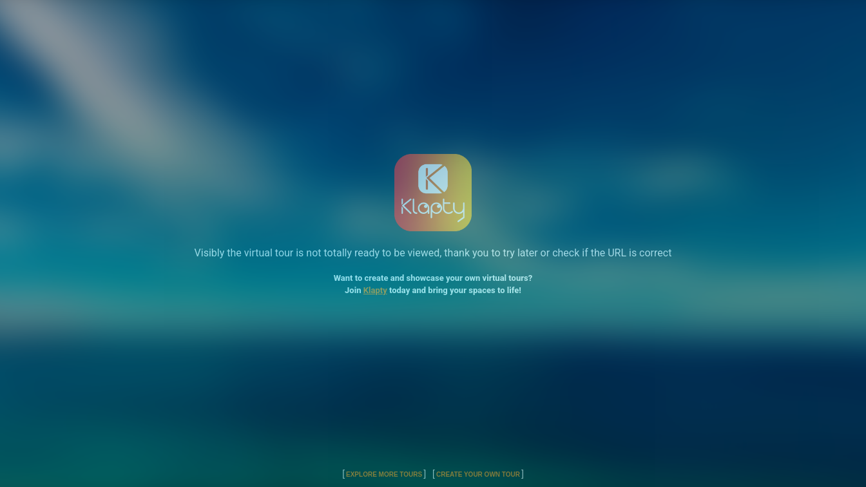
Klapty (375, 290)
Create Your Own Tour (478, 474)
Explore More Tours (384, 474)
